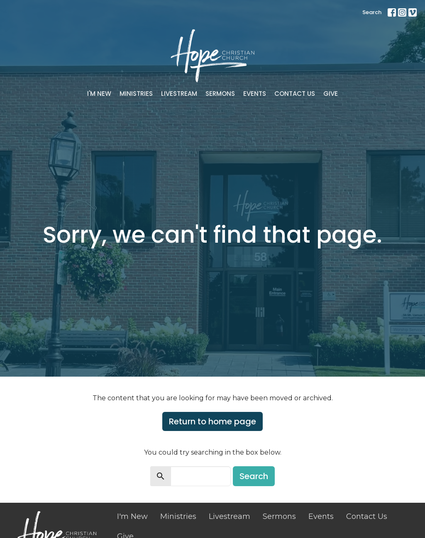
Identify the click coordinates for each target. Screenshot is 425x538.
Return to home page (212, 421)
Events (254, 93)
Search (371, 12)
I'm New (99, 93)
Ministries (136, 93)
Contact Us (294, 93)
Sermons (220, 93)
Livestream (179, 93)
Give (330, 93)
